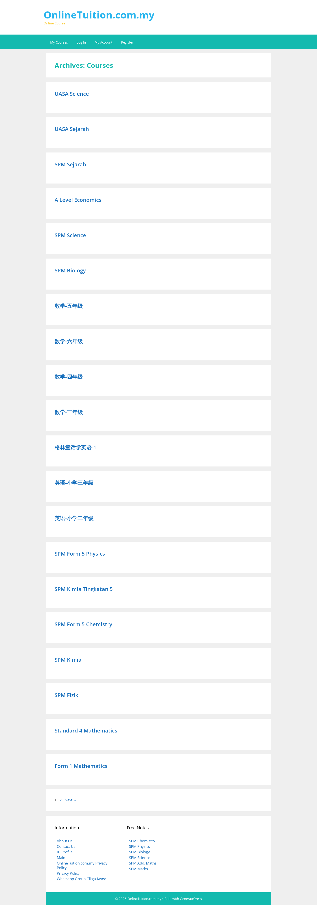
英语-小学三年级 (74, 482)
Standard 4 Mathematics (86, 730)
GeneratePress (191, 898)
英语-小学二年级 (74, 518)
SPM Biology (70, 270)
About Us (64, 840)
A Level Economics (78, 199)
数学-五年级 (69, 305)
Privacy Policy (68, 873)
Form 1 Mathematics (81, 765)
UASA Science (72, 93)
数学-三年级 (69, 412)
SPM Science (70, 235)
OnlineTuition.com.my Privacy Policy (82, 865)
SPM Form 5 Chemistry (83, 624)
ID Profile (65, 851)
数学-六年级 (69, 341)
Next (71, 800)
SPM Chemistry (142, 840)
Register (127, 42)
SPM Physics (139, 846)
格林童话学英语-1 (75, 447)
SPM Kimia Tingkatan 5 (84, 589)
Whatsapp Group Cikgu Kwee (81, 878)
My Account (103, 42)
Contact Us (66, 846)
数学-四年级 (69, 376)
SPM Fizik (66, 695)
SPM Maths (138, 868)
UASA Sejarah (72, 128)
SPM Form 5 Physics (80, 553)
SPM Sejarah (70, 164)
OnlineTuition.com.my (99, 14)
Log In (81, 42)
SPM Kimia (68, 659)
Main (61, 857)
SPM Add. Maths (143, 863)
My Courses (59, 42)
